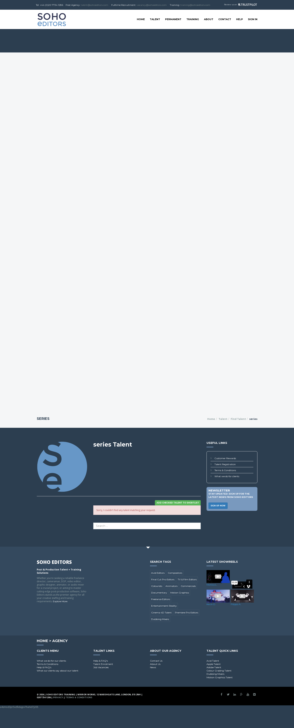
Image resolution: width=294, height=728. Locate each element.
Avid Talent (213, 660)
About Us (155, 664)
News (153, 667)
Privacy (58, 697)
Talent (155, 19)
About (208, 19)
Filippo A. (236, 604)
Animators (171, 586)
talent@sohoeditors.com (94, 4)
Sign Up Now (218, 505)
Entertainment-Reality (164, 605)
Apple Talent (214, 664)
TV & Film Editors (187, 579)
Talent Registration (225, 464)
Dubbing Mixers (160, 619)
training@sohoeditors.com (195, 4)
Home (141, 19)
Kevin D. (211, 604)
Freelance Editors (160, 599)
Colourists (156, 586)
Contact (224, 19)
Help (239, 19)
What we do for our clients (51, 660)
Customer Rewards (225, 458)
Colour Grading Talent (219, 670)
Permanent (173, 19)
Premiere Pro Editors (186, 612)
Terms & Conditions (225, 470)
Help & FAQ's (44, 667)
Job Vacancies (101, 667)
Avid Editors (158, 572)
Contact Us (156, 660)
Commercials (188, 586)
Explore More (60, 601)
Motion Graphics (179, 592)
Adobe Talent (214, 667)
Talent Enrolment (103, 664)
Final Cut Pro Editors (162, 579)
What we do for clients (226, 476)
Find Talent (238, 419)
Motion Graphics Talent (220, 677)
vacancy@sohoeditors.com (152, 4)
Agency (60, 641)
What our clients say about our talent (57, 670)
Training (192, 19)
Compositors (175, 572)
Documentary (159, 592)
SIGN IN (252, 19)
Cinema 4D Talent (161, 612)
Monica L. (212, 584)
